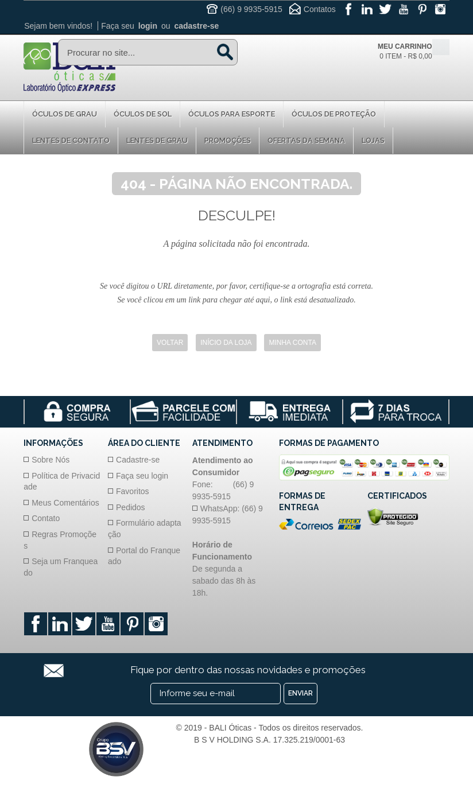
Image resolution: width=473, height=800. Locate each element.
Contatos (320, 9)
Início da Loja (225, 343)
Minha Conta (292, 343)
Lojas (373, 140)
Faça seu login (142, 475)
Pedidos (130, 507)
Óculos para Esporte (231, 114)
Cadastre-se (138, 459)
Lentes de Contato (71, 140)
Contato (46, 518)
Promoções (227, 140)
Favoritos (132, 491)
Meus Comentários (65, 502)
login (147, 25)
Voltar (170, 343)
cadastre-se (196, 25)
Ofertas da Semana (306, 140)
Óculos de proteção (334, 114)
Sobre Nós (50, 459)
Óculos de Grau (64, 114)
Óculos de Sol (143, 114)
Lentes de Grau (157, 140)
